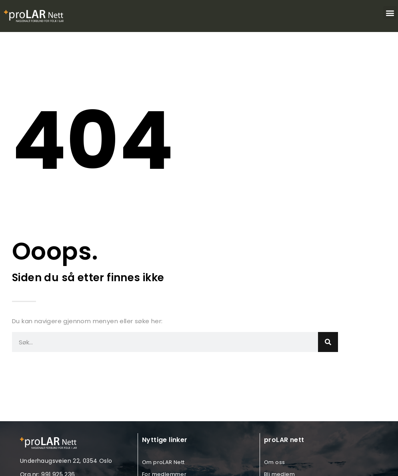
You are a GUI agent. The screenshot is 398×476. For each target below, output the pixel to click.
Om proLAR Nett (163, 462)
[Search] (328, 342)
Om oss (274, 462)
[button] (389, 12)
